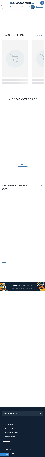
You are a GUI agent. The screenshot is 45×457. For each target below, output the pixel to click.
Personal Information (11, 420)
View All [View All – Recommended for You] (40, 186)
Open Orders (8, 424)
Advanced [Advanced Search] (39, 7)
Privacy (5, 455)
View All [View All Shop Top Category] (22, 164)
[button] (29, 7)
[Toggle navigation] (2, 2)
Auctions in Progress (11, 432)
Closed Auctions (9, 436)
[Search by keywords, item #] (16, 7)
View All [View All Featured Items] (40, 35)
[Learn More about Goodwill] (4, 262)
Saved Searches (9, 449)
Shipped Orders (9, 428)
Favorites (6, 441)
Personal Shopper (10, 445)
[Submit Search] (42, 3)
